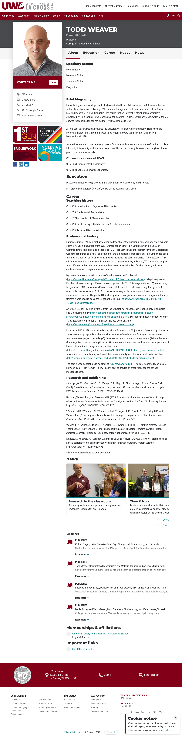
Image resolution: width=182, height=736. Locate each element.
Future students (93, 6)
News (139, 52)
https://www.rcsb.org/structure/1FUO (100, 324)
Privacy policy (164, 730)
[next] (166, 522)
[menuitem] (8, 16)
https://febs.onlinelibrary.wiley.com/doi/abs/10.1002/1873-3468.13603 (117, 350)
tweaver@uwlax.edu (32, 115)
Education (91, 52)
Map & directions (98, 703)
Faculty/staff (70, 699)
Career (109, 52)
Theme (110, 732)
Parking (94, 707)
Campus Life (88, 15)
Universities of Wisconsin (50, 711)
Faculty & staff (170, 6)
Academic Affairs (18, 703)
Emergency (96, 699)
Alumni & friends (150, 6)
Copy (53, 82)
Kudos (125, 52)
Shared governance (47, 707)
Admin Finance (17, 714)
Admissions (8, 15)
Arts (101, 15)
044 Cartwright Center (33, 110)
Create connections (99, 711)
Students (68, 703)
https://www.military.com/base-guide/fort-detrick (106, 279)
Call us (105, 675)
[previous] (159, 522)
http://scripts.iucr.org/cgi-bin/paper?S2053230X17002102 (110, 358)
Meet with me (28, 99)
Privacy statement (72, 732)
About (73, 52)
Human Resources (72, 707)
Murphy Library (41, 15)
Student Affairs (45, 703)
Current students (114, 6)
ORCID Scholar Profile (83, 649)
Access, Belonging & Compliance (20, 708)
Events (56, 15)
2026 (98, 732)
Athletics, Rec (71, 15)
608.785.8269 (28, 105)
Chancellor (15, 699)
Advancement (45, 699)
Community (132, 6)
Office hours (28, 94)
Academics (24, 15)
